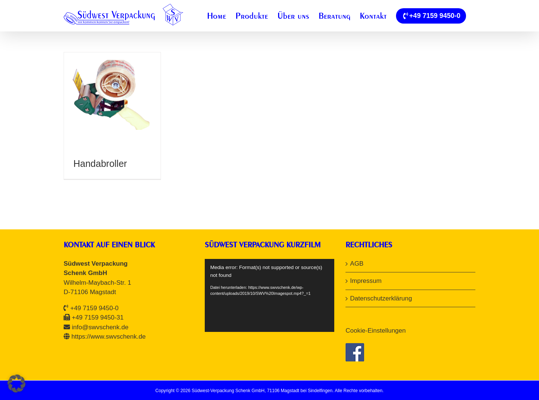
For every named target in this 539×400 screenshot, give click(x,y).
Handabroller (100, 163)
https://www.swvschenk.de (108, 336)
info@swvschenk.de (100, 327)
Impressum (365, 280)
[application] (270, 295)
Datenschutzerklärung (381, 298)
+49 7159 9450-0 (94, 308)
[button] (16, 383)
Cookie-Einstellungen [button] (375, 330)
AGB (356, 263)
